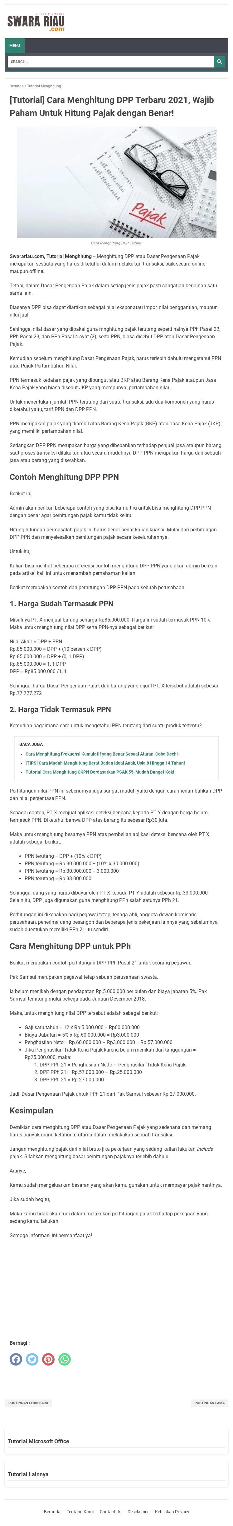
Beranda (52, 1511)
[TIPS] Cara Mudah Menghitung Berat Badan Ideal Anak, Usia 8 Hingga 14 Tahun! (105, 763)
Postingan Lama (210, 1403)
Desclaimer (138, 1511)
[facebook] (16, 1359)
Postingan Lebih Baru (28, 1403)
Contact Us (110, 1511)
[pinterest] (48, 1359)
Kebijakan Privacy (172, 1511)
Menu (14, 46)
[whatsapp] (64, 1359)
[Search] (111, 61)
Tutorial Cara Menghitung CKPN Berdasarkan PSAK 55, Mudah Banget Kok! (100, 772)
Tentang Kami (80, 1511)
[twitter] (32, 1359)
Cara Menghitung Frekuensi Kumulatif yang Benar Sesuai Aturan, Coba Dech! (102, 753)
